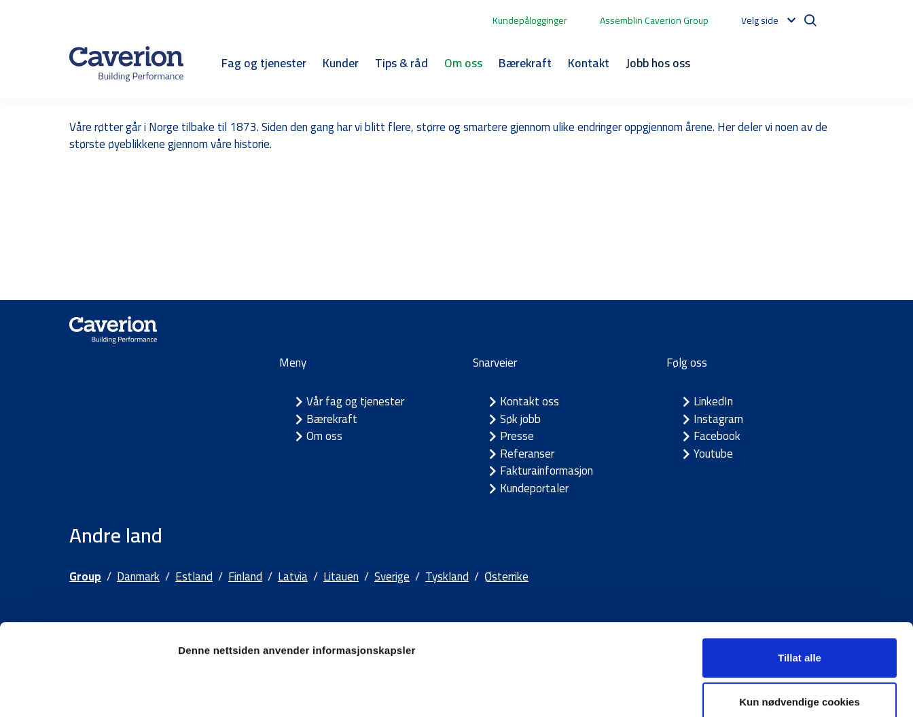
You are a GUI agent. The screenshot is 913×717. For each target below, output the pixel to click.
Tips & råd (401, 63)
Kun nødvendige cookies (799, 627)
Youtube (713, 453)
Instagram (718, 419)
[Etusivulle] (126, 63)
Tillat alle (799, 583)
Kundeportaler (534, 488)
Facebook (717, 436)
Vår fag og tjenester (355, 401)
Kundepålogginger (530, 20)
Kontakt (588, 63)
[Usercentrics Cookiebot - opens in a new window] (88, 690)
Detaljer (723, 690)
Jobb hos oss (658, 63)
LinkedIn (713, 401)
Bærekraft (525, 63)
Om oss (463, 63)
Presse (517, 436)
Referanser (527, 453)
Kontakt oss (529, 401)
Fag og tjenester (263, 63)
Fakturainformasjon (546, 470)
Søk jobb (520, 419)
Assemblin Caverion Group (654, 20)
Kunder (341, 63)
